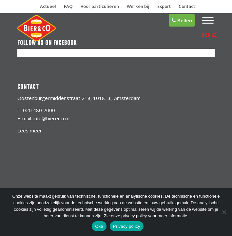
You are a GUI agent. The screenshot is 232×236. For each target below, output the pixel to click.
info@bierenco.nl (51, 118)
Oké (99, 226)
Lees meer (29, 130)
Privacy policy (126, 226)
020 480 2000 (39, 110)
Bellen (182, 20)
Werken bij (138, 6)
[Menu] (205, 20)
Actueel (48, 6)
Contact (187, 6)
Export (164, 6)
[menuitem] (205, 20)
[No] (224, 212)
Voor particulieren (100, 6)
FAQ (68, 6)
